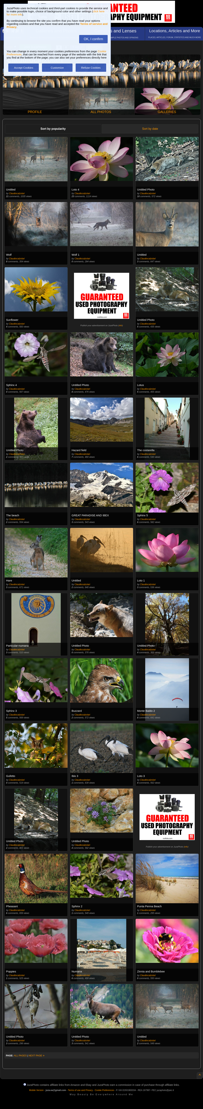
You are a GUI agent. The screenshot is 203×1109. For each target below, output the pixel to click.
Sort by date (150, 128)
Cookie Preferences (104, 1090)
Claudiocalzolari (17, 193)
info (120, 325)
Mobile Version (36, 1090)
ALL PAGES (20, 1055)
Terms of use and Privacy (80, 1090)
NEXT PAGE (37, 1055)
